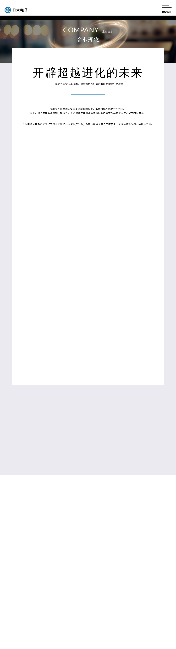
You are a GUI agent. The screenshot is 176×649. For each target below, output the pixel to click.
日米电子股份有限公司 (23, 10)
